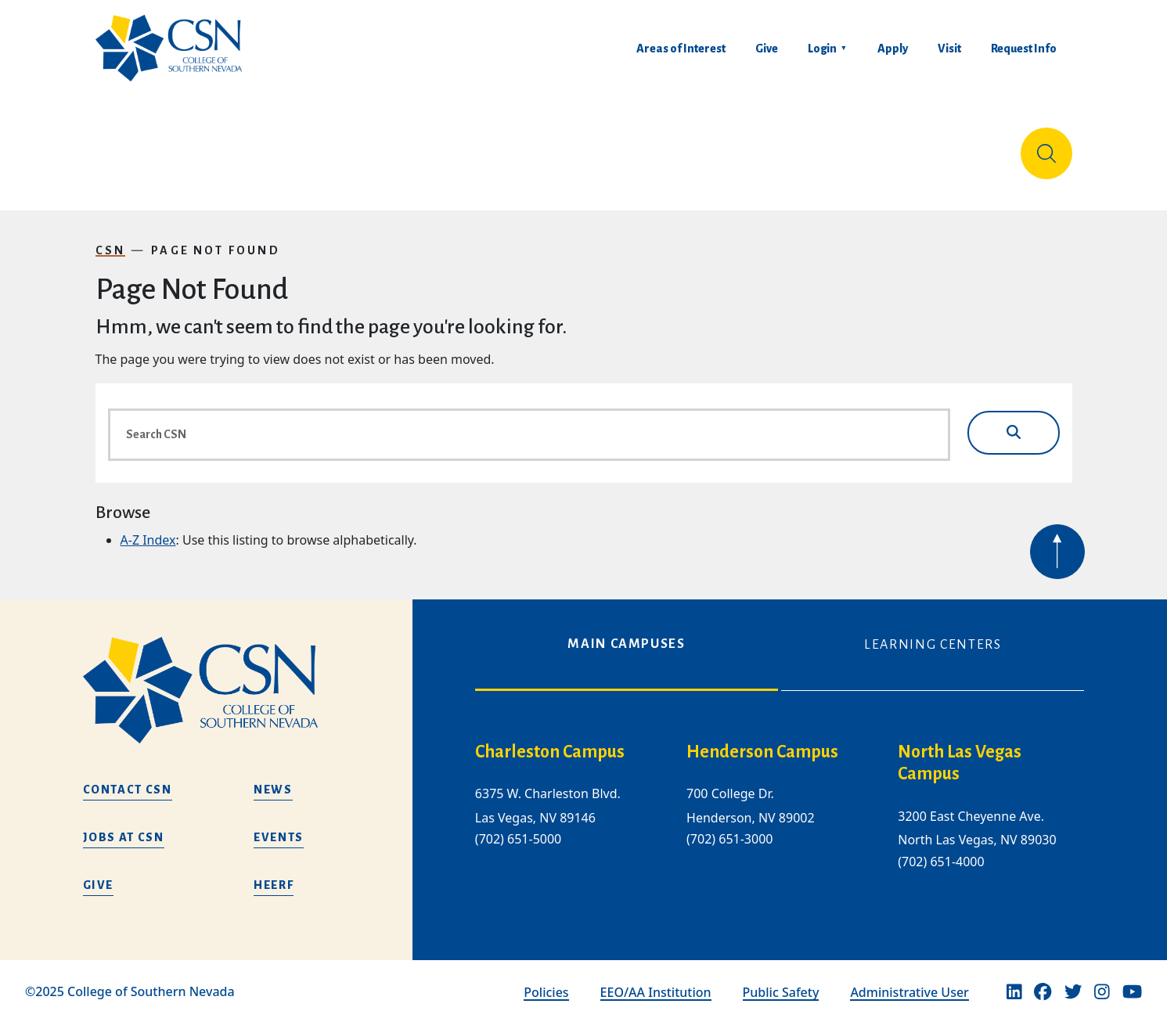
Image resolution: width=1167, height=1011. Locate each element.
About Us (136, 147)
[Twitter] (1073, 979)
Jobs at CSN (123, 825)
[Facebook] (1042, 979)
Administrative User (909, 979)
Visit (949, 48)
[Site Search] (1046, 147)
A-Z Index (148, 527)
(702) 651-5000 (518, 826)
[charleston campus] (568, 740)
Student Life (773, 147)
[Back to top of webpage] (1057, 539)
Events (279, 825)
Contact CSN (127, 777)
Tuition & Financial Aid (606, 147)
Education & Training (284, 147)
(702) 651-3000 (729, 826)
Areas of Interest (681, 48)
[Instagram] (1102, 979)
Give (766, 48)
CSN (110, 238)
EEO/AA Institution (655, 979)
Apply (892, 48)
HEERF (274, 872)
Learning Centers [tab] (932, 632)
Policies (546, 979)
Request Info (1024, 48)
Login (822, 48)
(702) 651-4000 (941, 849)
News (273, 777)
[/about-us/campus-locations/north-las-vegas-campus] (991, 751)
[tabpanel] (780, 806)
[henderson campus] (779, 740)
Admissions (442, 147)
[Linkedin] (1014, 979)
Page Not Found (215, 238)
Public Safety (781, 979)
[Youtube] (1132, 979)
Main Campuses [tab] (626, 631)
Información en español (923, 147)
